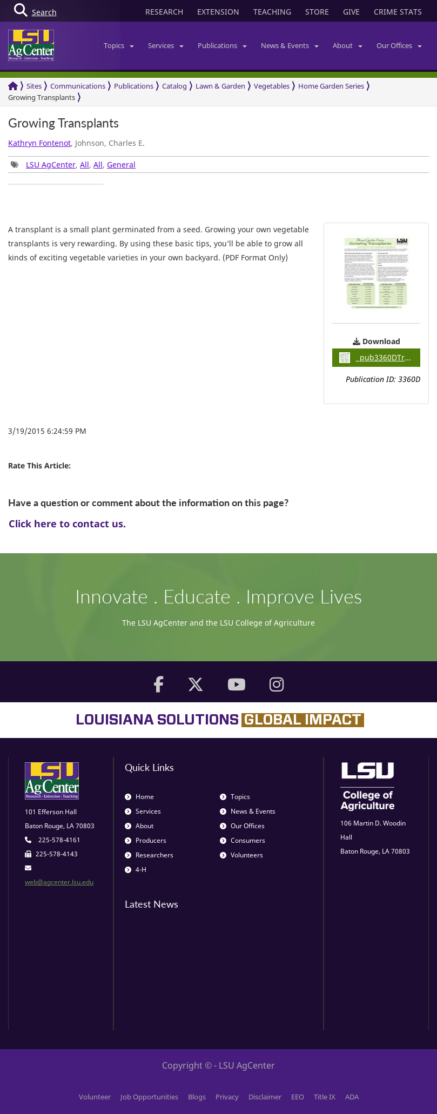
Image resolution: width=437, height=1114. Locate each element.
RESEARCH (164, 11)
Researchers (149, 855)
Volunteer (95, 1097)
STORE (317, 11)
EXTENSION (218, 11)
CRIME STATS (398, 11)
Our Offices (399, 45)
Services (166, 45)
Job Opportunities (149, 1097)
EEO (297, 1097)
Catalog (174, 86)
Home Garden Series (331, 86)
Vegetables (272, 86)
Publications (222, 45)
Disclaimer (264, 1097)
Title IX (324, 1097)
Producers (145, 840)
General (121, 164)
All (84, 164)
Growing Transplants (41, 97)
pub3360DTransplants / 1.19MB (379, 357)
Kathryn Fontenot (39, 143)
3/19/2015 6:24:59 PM (47, 431)
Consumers (242, 840)
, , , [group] (73, 164)
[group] (56, 184)
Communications (77, 86)
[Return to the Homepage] (13, 86)
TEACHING (272, 11)
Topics (119, 45)
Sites (34, 86)
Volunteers (241, 855)
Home (139, 796)
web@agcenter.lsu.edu (59, 882)
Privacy (227, 1097)
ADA (352, 1097)
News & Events (290, 45)
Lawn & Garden (220, 86)
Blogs (197, 1097)
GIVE (351, 11)
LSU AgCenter (51, 164)
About (347, 45)
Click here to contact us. (67, 523)
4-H (135, 869)
